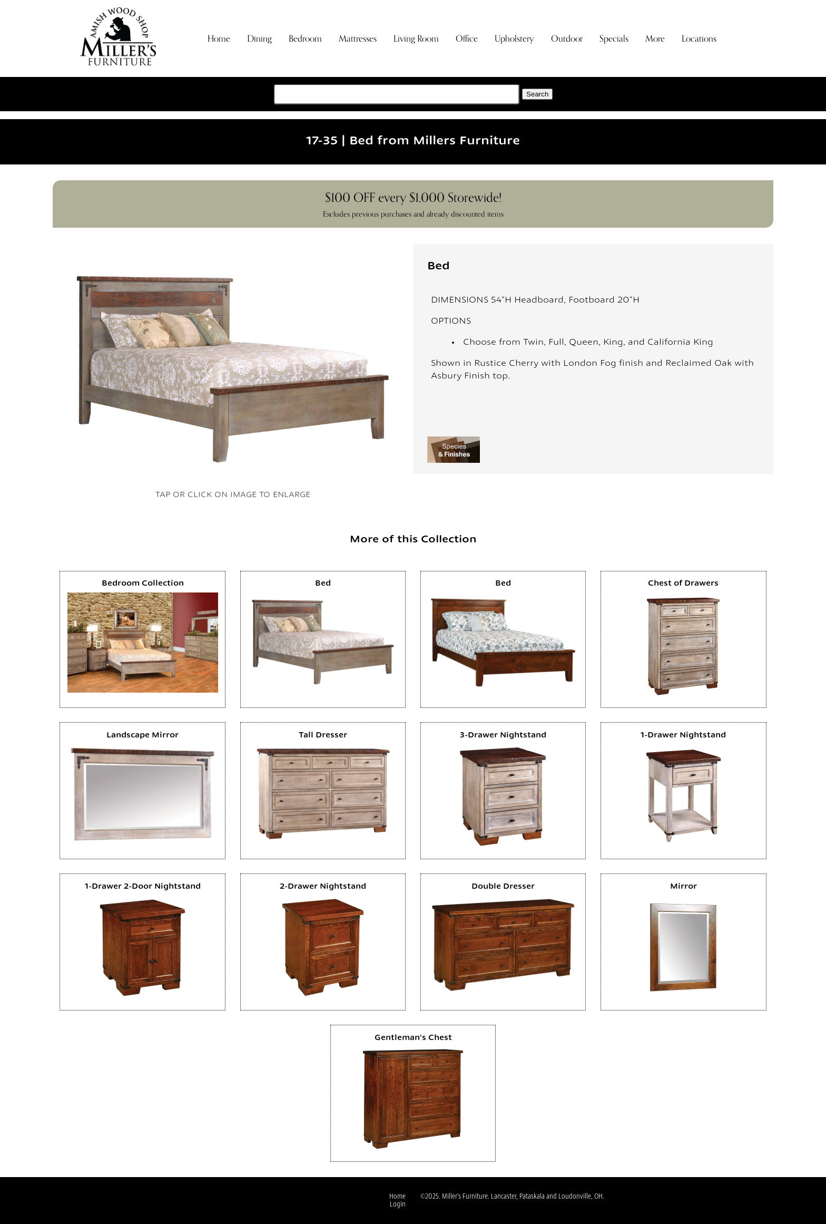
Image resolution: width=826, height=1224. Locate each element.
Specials (613, 39)
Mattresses (358, 39)
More (655, 39)
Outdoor (567, 39)
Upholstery (514, 39)
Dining (259, 39)
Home (219, 39)
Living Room (416, 39)
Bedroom (305, 39)
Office (467, 39)
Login (398, 1205)
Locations (699, 39)
